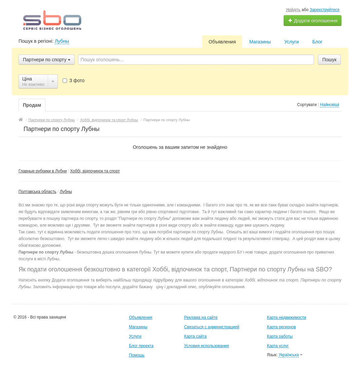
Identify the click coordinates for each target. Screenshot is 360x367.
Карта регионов (281, 327)
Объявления (222, 41)
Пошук (329, 59)
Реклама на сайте (201, 317)
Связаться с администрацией (211, 327)
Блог (317, 41)
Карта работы (279, 336)
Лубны (62, 41)
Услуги (291, 41)
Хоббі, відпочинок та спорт (95, 171)
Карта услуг (278, 345)
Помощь (136, 355)
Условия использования (206, 345)
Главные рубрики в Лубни (43, 171)
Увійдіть (293, 9)
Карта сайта (195, 336)
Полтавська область (38, 191)
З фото (73, 80)
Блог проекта (141, 345)
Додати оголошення (312, 20)
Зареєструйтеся (324, 9)
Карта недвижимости (286, 317)
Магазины (260, 41)
